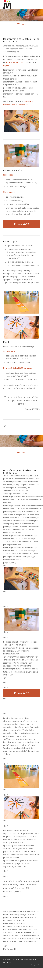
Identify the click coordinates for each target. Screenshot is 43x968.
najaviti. (6, 65)
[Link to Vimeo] (38, 965)
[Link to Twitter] (34, 965)
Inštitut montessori (17, 959)
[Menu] (38, 4)
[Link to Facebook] (31, 965)
